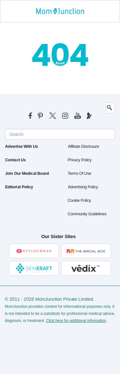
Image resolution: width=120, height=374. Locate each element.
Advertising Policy (83, 187)
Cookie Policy (79, 200)
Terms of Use (79, 173)
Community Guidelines (87, 214)
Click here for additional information (76, 320)
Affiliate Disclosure (83, 146)
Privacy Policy (80, 160)
